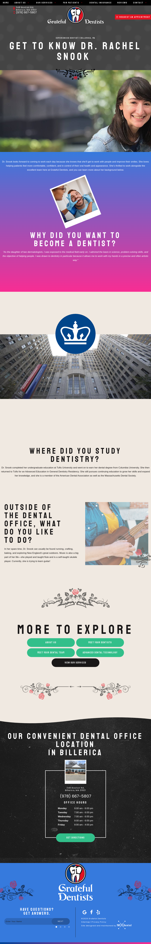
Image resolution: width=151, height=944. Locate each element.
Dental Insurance (101, 2)
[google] (84, 912)
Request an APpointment (133, 17)
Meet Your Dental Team (51, 652)
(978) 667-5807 (24, 12)
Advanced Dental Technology (100, 652)
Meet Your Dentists (100, 642)
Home (6, 2)
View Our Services (75, 662)
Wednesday (64, 816)
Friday (61, 824)
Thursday (63, 820)
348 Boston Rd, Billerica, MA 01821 (24, 8)
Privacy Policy (99, 922)
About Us (23, 2)
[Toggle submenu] (28, 2)
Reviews (122, 2)
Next (60, 921)
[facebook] (91, 912)
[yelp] (97, 912)
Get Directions (75, 837)
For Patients (73, 2)
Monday (62, 808)
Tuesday (62, 812)
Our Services (46, 2)
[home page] (75, 15)
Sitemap (85, 922)
